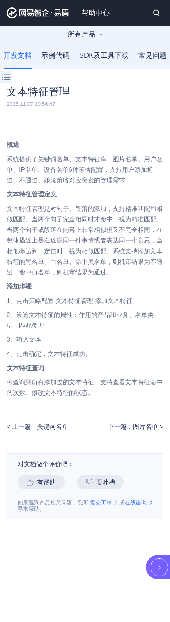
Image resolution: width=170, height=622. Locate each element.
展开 (159, 567)
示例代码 (55, 55)
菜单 (6, 77)
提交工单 (104, 503)
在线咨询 (138, 503)
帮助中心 (95, 13)
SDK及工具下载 (104, 55)
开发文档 (18, 55)
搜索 (156, 12)
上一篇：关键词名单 (39, 426)
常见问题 (152, 55)
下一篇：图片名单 (133, 426)
